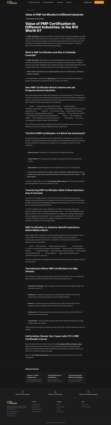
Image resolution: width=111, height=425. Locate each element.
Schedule (68, 2)
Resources (60, 2)
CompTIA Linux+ (36, 406)
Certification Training (35, 2)
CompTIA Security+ (36, 404)
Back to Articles (29, 10)
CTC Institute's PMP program (57, 181)
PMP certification (33, 36)
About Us (59, 404)
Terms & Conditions (86, 406)
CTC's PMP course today (40, 355)
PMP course (51, 78)
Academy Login (88, 2)
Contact (58, 409)
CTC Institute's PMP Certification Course (69, 344)
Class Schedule (60, 406)
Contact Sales (99, 2)
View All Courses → (37, 411)
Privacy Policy (84, 404)
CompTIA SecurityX (36, 409)
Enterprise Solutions (49, 2)
